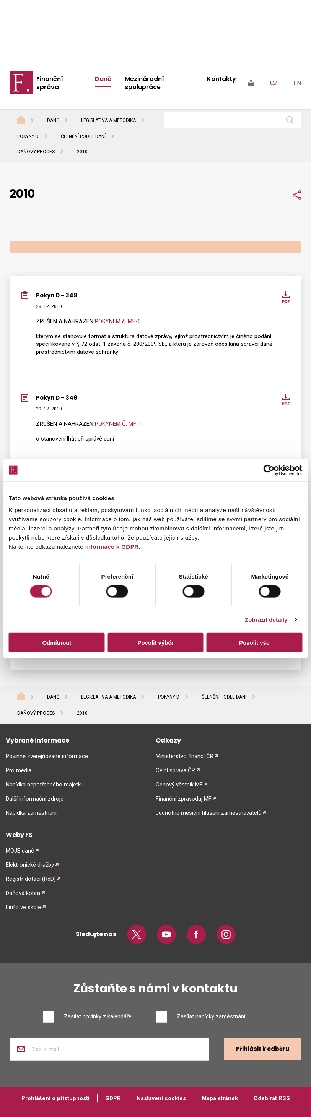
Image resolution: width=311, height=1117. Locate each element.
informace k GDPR (110, 546)
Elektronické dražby (30, 864)
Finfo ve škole (23, 907)
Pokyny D (28, 136)
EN (297, 83)
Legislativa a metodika (108, 120)
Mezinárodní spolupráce (144, 83)
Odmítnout (56, 642)
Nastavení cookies (161, 1098)
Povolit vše (254, 642)
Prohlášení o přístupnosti (55, 1098)
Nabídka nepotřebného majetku (45, 784)
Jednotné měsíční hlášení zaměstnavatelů (208, 812)
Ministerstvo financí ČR (184, 756)
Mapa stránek (220, 1098)
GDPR (113, 1098)
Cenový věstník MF (179, 784)
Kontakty (221, 79)
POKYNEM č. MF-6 (118, 321)
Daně (103, 79)
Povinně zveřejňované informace (47, 756)
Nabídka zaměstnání (31, 812)
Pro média (18, 770)
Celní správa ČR (175, 770)
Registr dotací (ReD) (31, 878)
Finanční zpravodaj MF (184, 798)
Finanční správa (49, 83)
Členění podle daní (83, 136)
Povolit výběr (155, 642)
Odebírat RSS (272, 1098)
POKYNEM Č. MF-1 (118, 423)
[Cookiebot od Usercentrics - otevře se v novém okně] (268, 470)
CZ (274, 83)
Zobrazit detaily (266, 619)
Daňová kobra (23, 893)
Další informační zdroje (35, 798)
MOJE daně (20, 850)
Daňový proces (36, 151)
